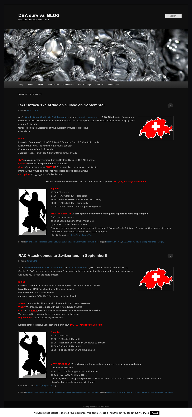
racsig (144, 242)
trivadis (151, 392)
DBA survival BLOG (39, 15)
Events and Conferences (36, 242)
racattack (137, 242)
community (111, 242)
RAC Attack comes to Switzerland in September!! (62, 255)
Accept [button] (155, 413)
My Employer (113, 85)
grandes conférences (89, 117)
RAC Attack (127, 242)
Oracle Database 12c (56, 242)
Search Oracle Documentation (60, 85)
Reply (161, 242)
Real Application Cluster (76, 242)
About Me (99, 85)
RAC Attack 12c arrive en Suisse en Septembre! (61, 105)
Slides (40, 85)
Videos (30, 85)
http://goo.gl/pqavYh (81, 235)
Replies (169, 392)
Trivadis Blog (93, 242)
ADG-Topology (84, 85)
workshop (152, 242)
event (119, 242)
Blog (21, 85)
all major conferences (78, 267)
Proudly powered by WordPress (96, 407)
